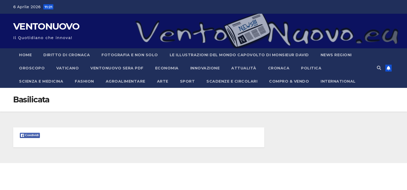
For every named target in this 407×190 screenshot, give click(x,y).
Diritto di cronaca (66, 55)
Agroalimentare (125, 81)
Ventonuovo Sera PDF (117, 68)
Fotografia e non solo (129, 55)
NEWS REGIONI (336, 55)
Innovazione (205, 68)
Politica (311, 68)
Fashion (84, 81)
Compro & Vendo (289, 81)
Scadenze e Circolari (231, 81)
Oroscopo (32, 68)
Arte (162, 81)
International (338, 81)
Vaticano (67, 68)
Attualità (243, 68)
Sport (187, 81)
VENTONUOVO (46, 26)
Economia (167, 68)
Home (25, 55)
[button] (379, 67)
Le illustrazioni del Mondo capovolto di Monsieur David (239, 55)
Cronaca (279, 68)
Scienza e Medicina (41, 81)
